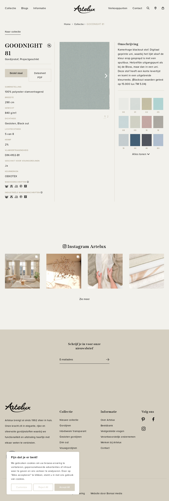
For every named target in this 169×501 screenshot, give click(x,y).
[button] (22, 271)
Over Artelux (108, 420)
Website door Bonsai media (106, 493)
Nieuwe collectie (69, 420)
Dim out (64, 442)
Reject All (43, 487)
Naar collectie (13, 32)
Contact (105, 448)
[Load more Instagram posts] (84, 299)
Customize (21, 487)
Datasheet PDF (40, 75)
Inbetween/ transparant (73, 431)
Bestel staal (16, 73)
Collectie (79, 24)
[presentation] (85, 372)
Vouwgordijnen (68, 448)
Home (67, 24)
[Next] (105, 75)
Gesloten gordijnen (71, 437)
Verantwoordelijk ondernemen (118, 437)
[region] (43, 473)
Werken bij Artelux (111, 442)
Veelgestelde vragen (112, 431)
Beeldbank (107, 425)
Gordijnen (65, 425)
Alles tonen (141, 154)
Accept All (64, 487)
